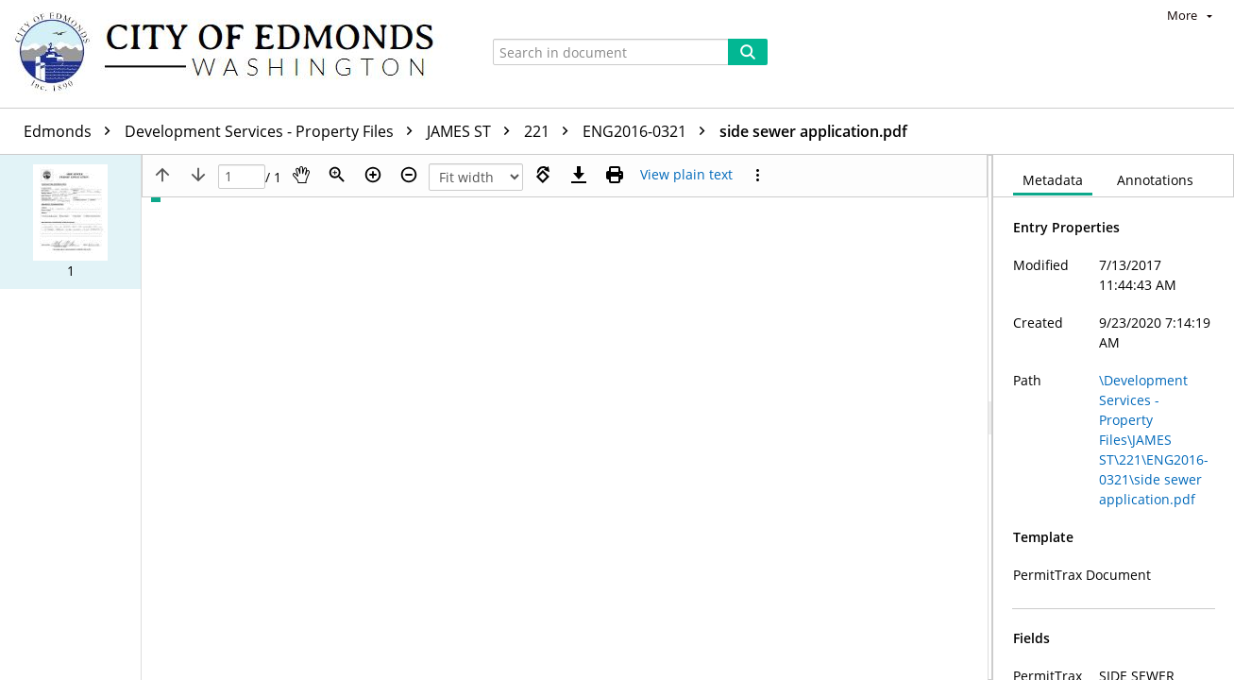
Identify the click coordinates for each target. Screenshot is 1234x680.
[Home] (233, 54)
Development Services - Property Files (273, 131)
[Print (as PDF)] (615, 175)
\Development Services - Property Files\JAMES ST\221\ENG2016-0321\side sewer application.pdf (1154, 439)
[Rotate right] (543, 175)
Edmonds (72, 131)
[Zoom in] (373, 175)
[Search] (748, 52)
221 (551, 131)
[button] (70, 222)
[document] (1113, 417)
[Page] (241, 177)
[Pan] (301, 175)
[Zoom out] (409, 175)
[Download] (579, 175)
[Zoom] (337, 175)
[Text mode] (686, 174)
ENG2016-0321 (649, 131)
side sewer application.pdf (813, 131)
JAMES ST (473, 131)
